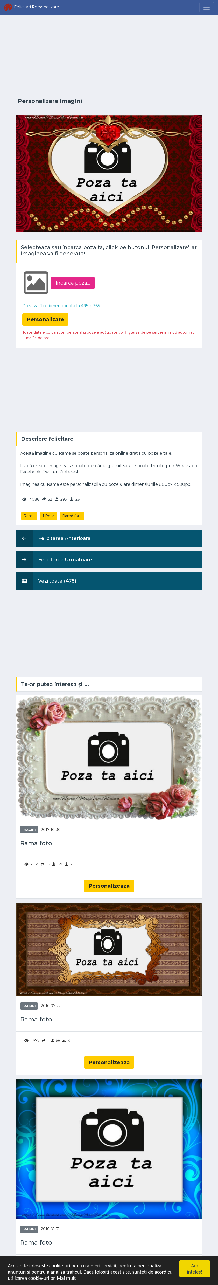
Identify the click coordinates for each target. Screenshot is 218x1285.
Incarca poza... (72, 283)
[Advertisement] (109, 56)
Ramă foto (72, 516)
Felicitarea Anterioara (53, 538)
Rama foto (36, 843)
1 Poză (48, 516)
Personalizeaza (109, 886)
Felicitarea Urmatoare (54, 559)
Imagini (29, 830)
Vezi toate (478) (46, 580)
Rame (29, 516)
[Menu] (206, 7)
